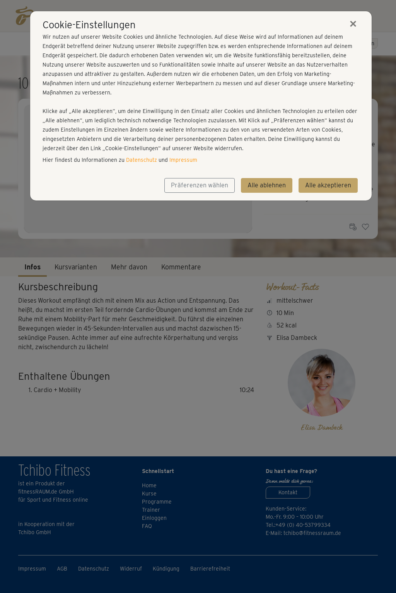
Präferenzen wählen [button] (199, 185)
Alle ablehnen (267, 185)
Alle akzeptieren (328, 185)
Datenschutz (141, 160)
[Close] (353, 23)
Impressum (183, 160)
